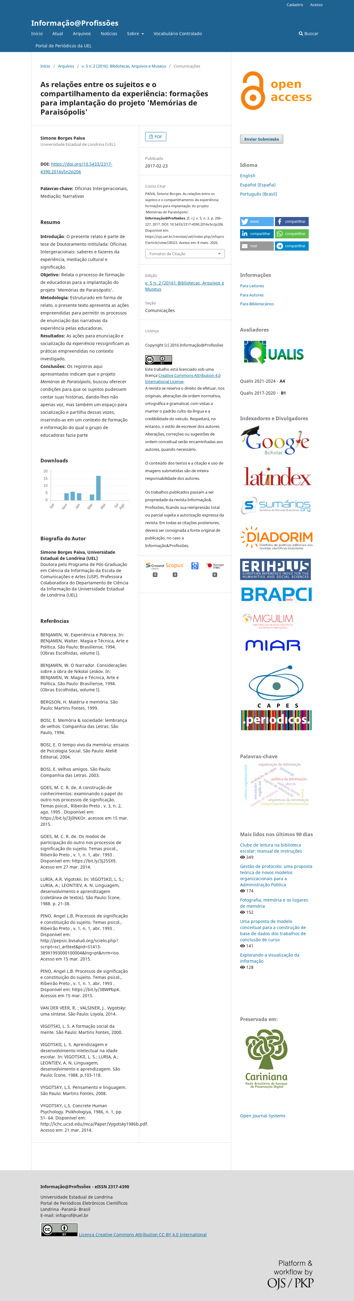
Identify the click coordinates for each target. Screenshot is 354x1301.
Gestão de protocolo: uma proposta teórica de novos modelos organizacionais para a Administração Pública (276, 875)
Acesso (316, 4)
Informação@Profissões (75, 23)
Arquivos (82, 33)
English (247, 175)
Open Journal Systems (262, 1116)
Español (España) (258, 185)
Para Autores (252, 295)
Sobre (133, 33)
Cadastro (295, 4)
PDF (158, 136)
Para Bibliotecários (257, 304)
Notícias (109, 33)
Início (37, 33)
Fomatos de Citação (167, 253)
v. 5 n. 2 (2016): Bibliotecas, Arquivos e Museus (124, 66)
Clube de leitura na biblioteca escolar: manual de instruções (271, 848)
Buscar (308, 33)
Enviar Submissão (261, 139)
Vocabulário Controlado (178, 33)
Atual (57, 33)
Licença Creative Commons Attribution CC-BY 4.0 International (143, 1234)
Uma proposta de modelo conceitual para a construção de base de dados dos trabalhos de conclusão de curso (273, 930)
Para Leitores (252, 285)
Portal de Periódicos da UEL (64, 46)
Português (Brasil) (258, 194)
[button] (257, 221)
